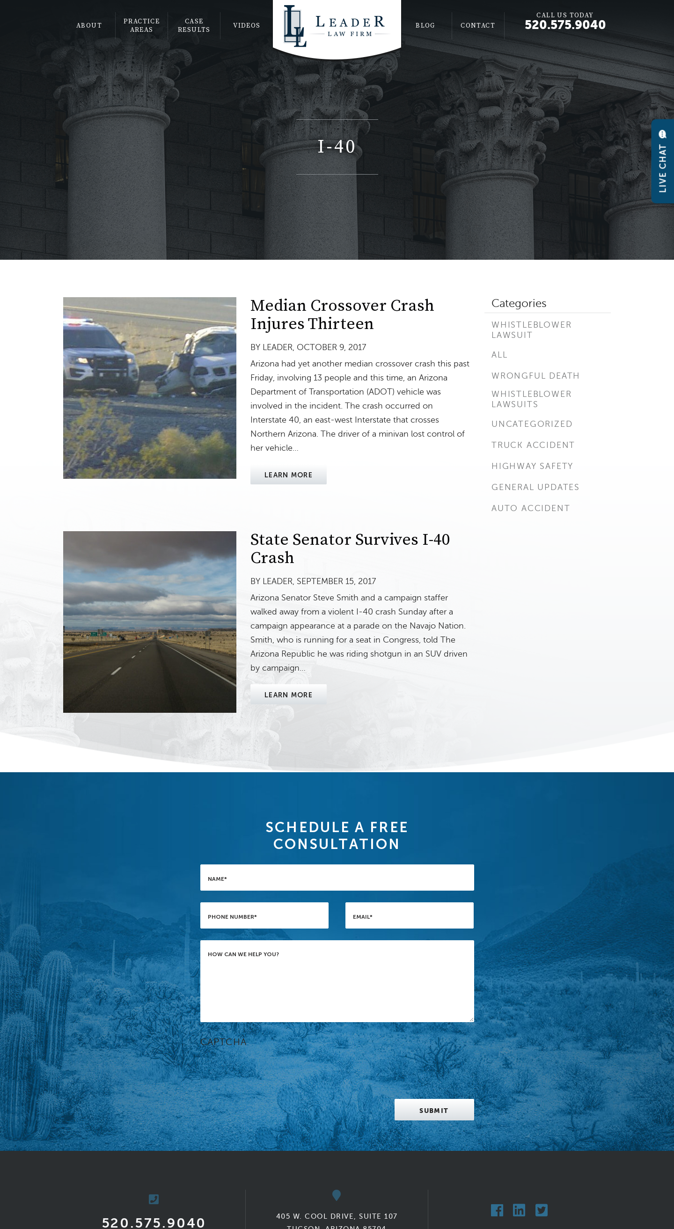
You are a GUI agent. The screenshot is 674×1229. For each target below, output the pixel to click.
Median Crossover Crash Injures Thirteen (342, 315)
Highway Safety (532, 466)
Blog (425, 26)
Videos (246, 26)
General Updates (535, 487)
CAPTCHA (223, 1042)
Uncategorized (531, 424)
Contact (478, 26)
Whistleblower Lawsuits (531, 399)
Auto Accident (530, 508)
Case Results (194, 25)
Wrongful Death (535, 375)
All (499, 354)
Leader (278, 347)
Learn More (288, 475)
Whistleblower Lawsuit (531, 330)
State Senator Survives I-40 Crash (350, 549)
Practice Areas (142, 25)
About (89, 26)
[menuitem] (89, 25)
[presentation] (271, 1069)
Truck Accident (533, 445)
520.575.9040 (565, 25)
